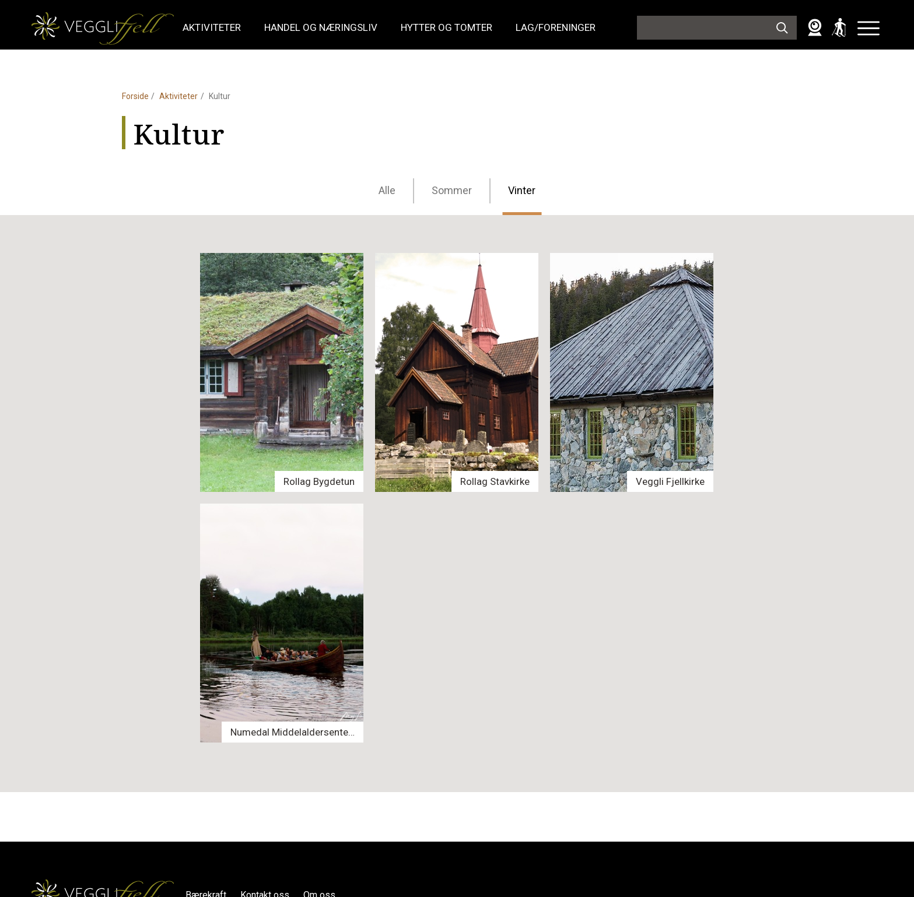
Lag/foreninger (556, 27)
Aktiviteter (212, 27)
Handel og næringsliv (320, 27)
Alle (387, 190)
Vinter (521, 190)
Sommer (452, 190)
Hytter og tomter (446, 27)
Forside (135, 96)
